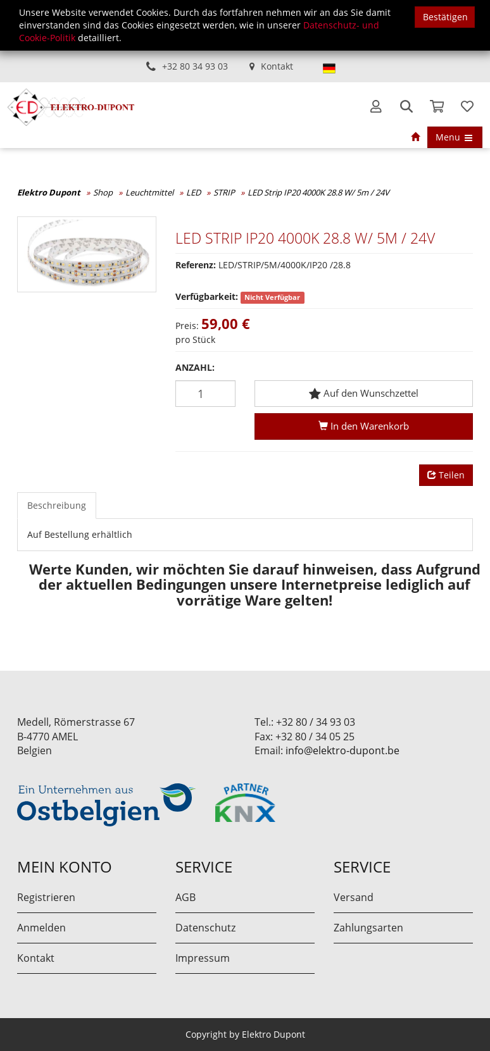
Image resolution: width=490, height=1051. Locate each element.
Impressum (202, 958)
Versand (354, 897)
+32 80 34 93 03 (195, 66)
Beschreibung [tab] (56, 505)
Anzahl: (195, 367)
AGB (185, 897)
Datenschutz (205, 928)
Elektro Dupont (48, 192)
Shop (103, 192)
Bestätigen (445, 17)
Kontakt (277, 66)
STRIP (224, 192)
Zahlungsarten (368, 928)
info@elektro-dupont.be (342, 750)
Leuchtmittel (149, 192)
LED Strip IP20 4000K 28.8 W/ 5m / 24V (318, 192)
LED (193, 192)
